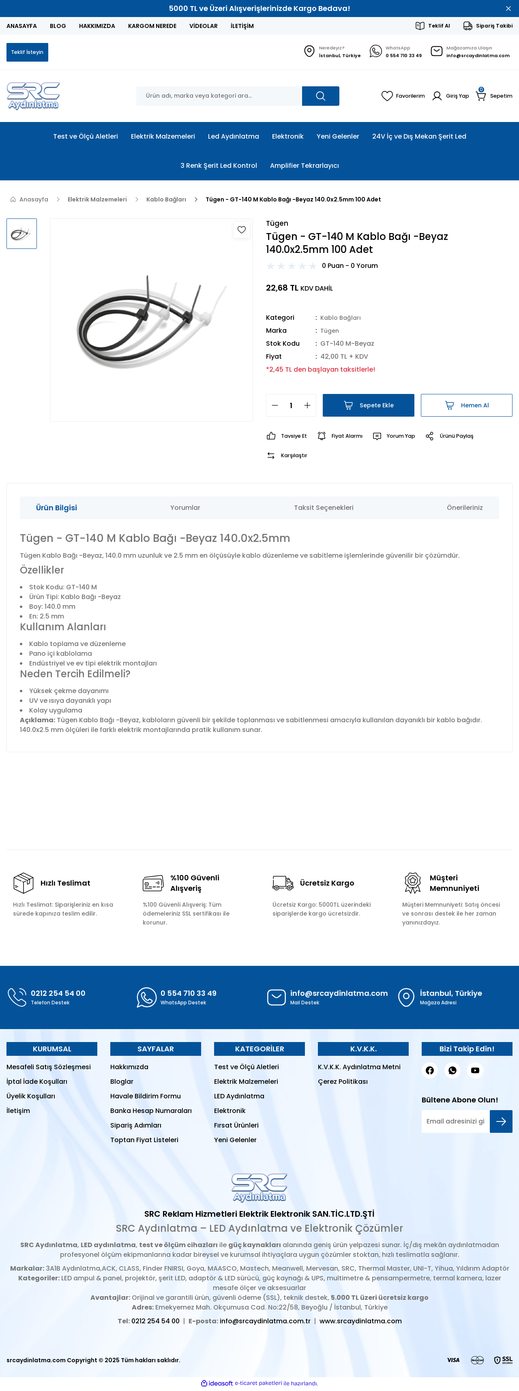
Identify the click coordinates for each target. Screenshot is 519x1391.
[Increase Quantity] (309, 407)
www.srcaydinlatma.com (361, 1323)
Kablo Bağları (342, 319)
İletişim (18, 1112)
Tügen (330, 332)
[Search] (237, 97)
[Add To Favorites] (242, 231)
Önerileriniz (465, 509)
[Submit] (501, 1123)
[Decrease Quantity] (272, 407)
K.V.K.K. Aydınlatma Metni (359, 1069)
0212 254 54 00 (155, 1323)
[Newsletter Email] (467, 1123)
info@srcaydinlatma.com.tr (265, 1323)
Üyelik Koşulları (30, 1098)
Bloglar (121, 1083)
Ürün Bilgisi (56, 510)
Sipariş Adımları (135, 1127)
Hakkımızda (129, 1069)
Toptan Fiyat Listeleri (144, 1142)
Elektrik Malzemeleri (246, 1083)
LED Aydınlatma (239, 1098)
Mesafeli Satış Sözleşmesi (48, 1069)
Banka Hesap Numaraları (151, 1112)
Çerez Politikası (343, 1083)
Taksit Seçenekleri (324, 509)
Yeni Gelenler (235, 1142)
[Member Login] (447, 97)
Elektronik (230, 1112)
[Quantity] (291, 407)
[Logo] (33, 97)
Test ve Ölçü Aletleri (246, 1069)
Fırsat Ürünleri (236, 1127)
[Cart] (493, 97)
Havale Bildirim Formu (145, 1098)
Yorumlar (185, 509)
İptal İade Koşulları (36, 1083)
